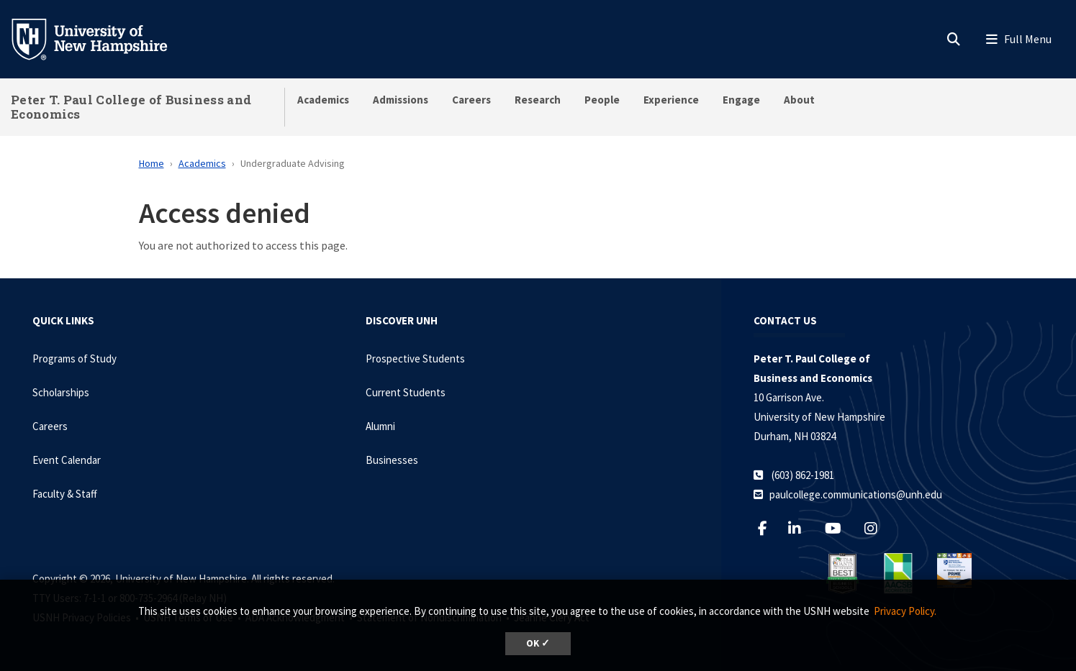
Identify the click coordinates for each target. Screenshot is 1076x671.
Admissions (400, 99)
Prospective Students (415, 358)
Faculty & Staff (64, 494)
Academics (323, 99)
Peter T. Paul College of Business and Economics (131, 106)
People (602, 99)
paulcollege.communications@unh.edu (855, 494)
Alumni (380, 426)
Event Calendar (66, 460)
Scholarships (60, 392)
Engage (741, 99)
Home (151, 163)
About (799, 99)
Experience (671, 99)
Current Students (406, 392)
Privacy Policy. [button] (905, 611)
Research (538, 99)
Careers (471, 99)
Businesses (392, 460)
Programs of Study (74, 358)
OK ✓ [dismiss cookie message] (538, 643)
